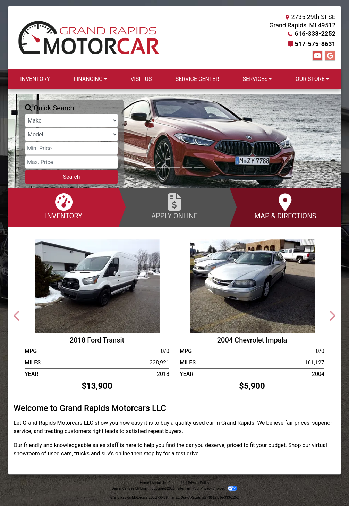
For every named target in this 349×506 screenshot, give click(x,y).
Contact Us (176, 483)
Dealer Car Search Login (130, 488)
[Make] (71, 120)
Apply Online (174, 206)
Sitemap (183, 488)
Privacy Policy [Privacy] (199, 483)
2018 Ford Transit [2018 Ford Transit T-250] (97, 340)
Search (71, 177)
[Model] (71, 134)
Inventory (63, 206)
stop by (153, 453)
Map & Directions (285, 206)
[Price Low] (71, 148)
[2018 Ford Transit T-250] (97, 285)
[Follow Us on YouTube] (317, 56)
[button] (14, 141)
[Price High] (71, 162)
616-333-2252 (315, 33)
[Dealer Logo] (89, 37)
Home (144, 483)
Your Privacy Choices (215, 488)
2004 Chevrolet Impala (252, 340)
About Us (159, 483)
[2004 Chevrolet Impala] (252, 285)
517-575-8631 (315, 44)
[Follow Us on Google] (330, 56)
